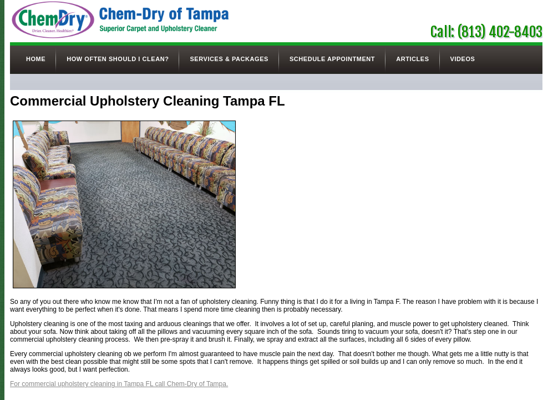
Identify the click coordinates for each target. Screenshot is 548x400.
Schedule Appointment (332, 59)
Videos (462, 59)
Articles (412, 59)
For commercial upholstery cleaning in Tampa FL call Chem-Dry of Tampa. (119, 384)
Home (35, 59)
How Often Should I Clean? (118, 59)
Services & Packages (229, 59)
